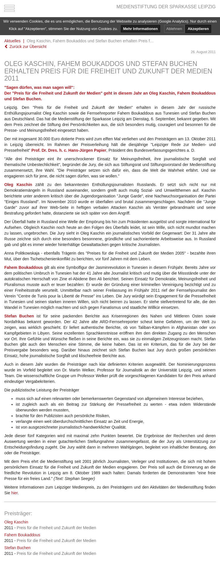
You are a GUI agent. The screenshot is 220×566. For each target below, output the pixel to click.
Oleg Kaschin (16, 522)
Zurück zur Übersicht (25, 46)
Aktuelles (12, 41)
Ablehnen (174, 29)
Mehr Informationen (140, 29)
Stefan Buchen (17, 547)
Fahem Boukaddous (22, 535)
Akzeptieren (198, 29)
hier (14, 493)
